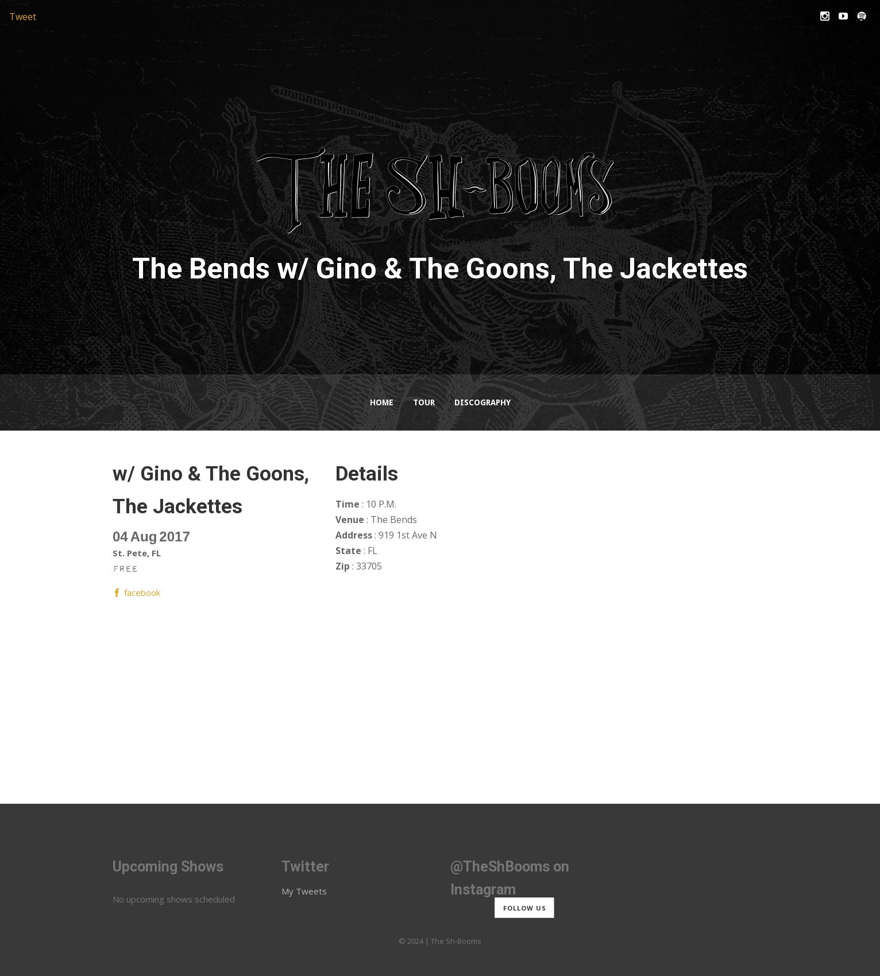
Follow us (524, 907)
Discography (482, 402)
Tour (424, 402)
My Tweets (304, 891)
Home (381, 402)
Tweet (22, 16)
